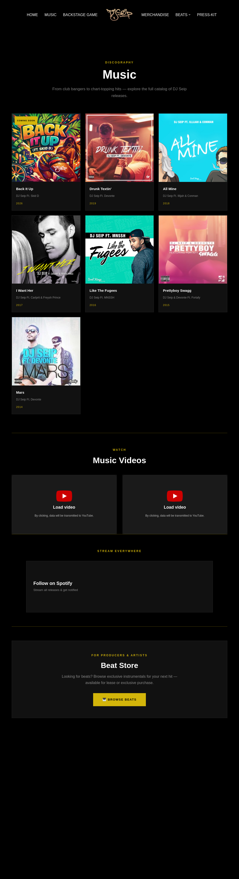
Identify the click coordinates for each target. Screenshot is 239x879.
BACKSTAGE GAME (80, 15)
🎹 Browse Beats (119, 699)
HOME (32, 15)
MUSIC (50, 15)
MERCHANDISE (155, 15)
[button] (190, 15)
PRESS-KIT (207, 15)
